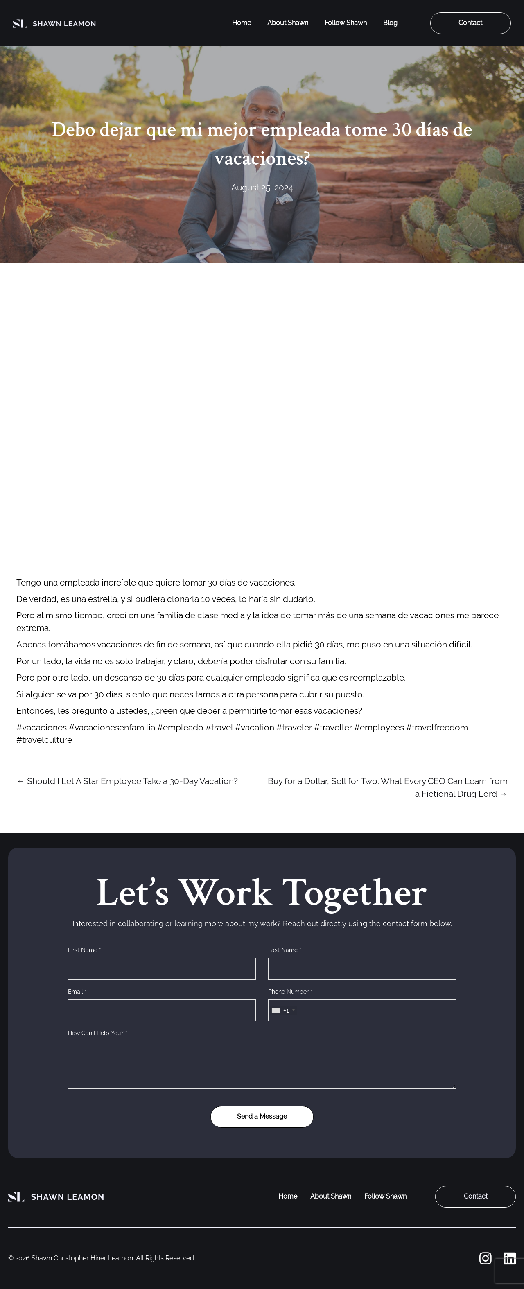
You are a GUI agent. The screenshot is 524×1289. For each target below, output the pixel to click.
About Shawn (287, 23)
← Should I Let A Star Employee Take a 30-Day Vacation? (127, 781)
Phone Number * (290, 991)
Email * (77, 991)
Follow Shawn (346, 23)
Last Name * (284, 950)
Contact (470, 23)
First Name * (84, 950)
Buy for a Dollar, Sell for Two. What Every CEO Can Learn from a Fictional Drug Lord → (388, 787)
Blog (390, 23)
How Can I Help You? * (97, 1033)
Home (241, 23)
